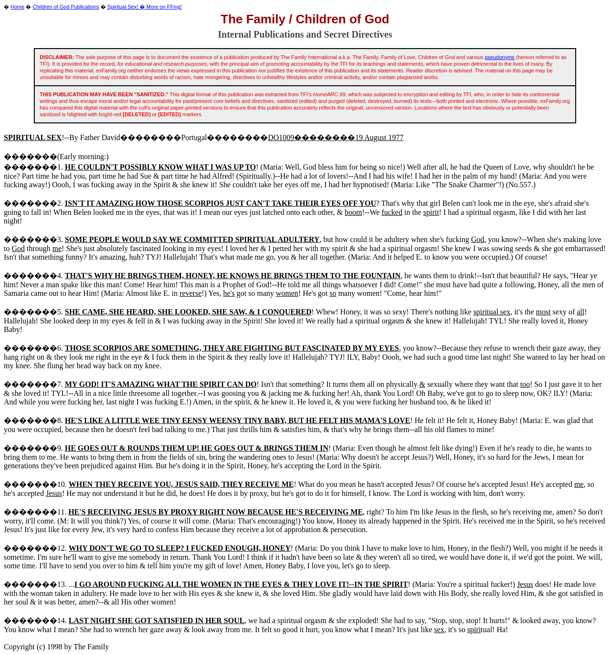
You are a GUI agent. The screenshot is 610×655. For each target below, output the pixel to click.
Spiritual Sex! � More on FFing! (144, 7)
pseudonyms (499, 57)
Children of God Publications (66, 7)
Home (17, 7)
